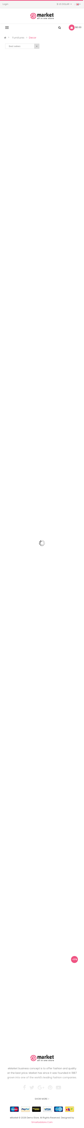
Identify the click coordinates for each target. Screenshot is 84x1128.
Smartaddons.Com (42, 1122)
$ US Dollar (65, 4)
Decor (32, 38)
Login (5, 4)
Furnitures (18, 38)
